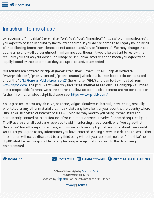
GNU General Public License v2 (43, 80)
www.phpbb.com (15, 85)
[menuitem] (90, 159)
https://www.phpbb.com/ (89, 95)
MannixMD (90, 171)
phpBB (61, 179)
